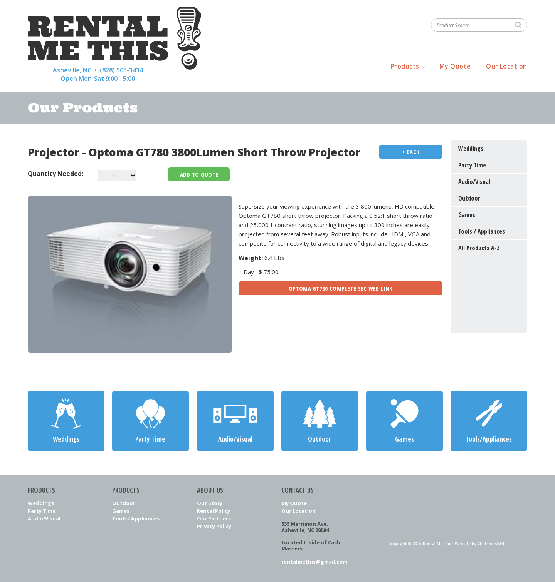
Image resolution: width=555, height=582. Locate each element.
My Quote (455, 66)
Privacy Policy (214, 526)
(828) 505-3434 (121, 70)
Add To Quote (199, 174)
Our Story (209, 503)
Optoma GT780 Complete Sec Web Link (340, 288)
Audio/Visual (44, 518)
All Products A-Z (479, 248)
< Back (410, 152)
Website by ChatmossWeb (480, 543)
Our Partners (214, 518)
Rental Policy (213, 510)
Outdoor (123, 503)
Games (121, 510)
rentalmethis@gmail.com (314, 561)
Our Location (506, 66)
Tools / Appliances (136, 518)
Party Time (42, 510)
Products (404, 66)
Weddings (41, 503)
